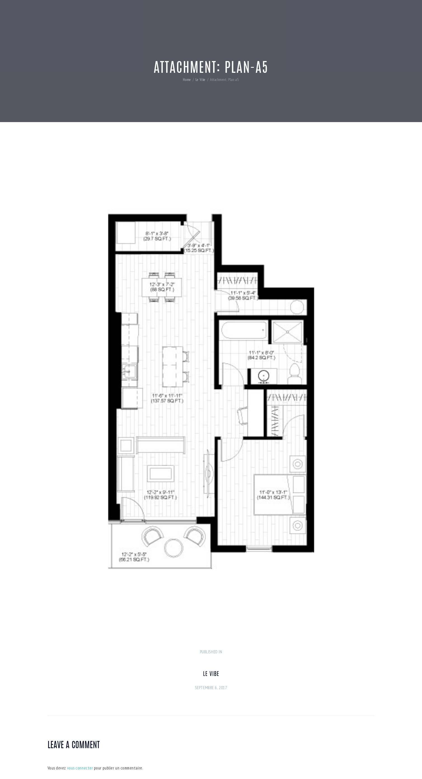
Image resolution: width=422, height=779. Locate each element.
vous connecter (80, 768)
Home (187, 79)
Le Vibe (200, 79)
